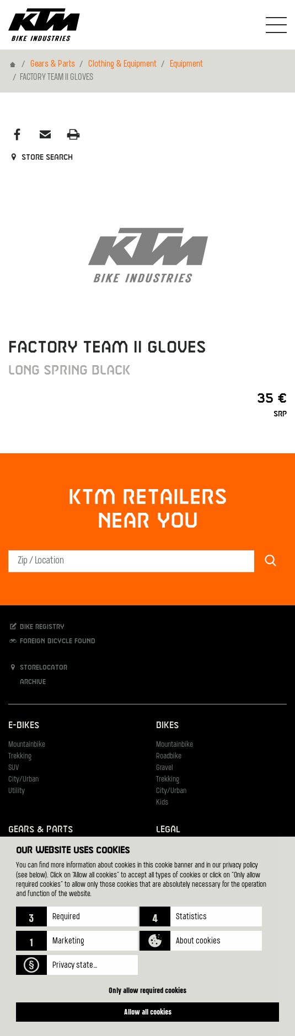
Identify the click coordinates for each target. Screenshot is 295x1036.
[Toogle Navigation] (276, 24)
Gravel (164, 768)
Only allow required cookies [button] (147, 990)
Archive (27, 681)
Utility (16, 791)
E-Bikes (23, 725)
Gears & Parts (52, 64)
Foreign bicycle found (51, 641)
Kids (162, 803)
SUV (13, 768)
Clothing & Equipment (122, 64)
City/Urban (23, 779)
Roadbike (168, 756)
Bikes (167, 725)
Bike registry (36, 626)
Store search (40, 157)
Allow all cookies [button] (147, 1011)
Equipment (186, 64)
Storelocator (37, 667)
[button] (77, 916)
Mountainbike (26, 745)
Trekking (19, 756)
